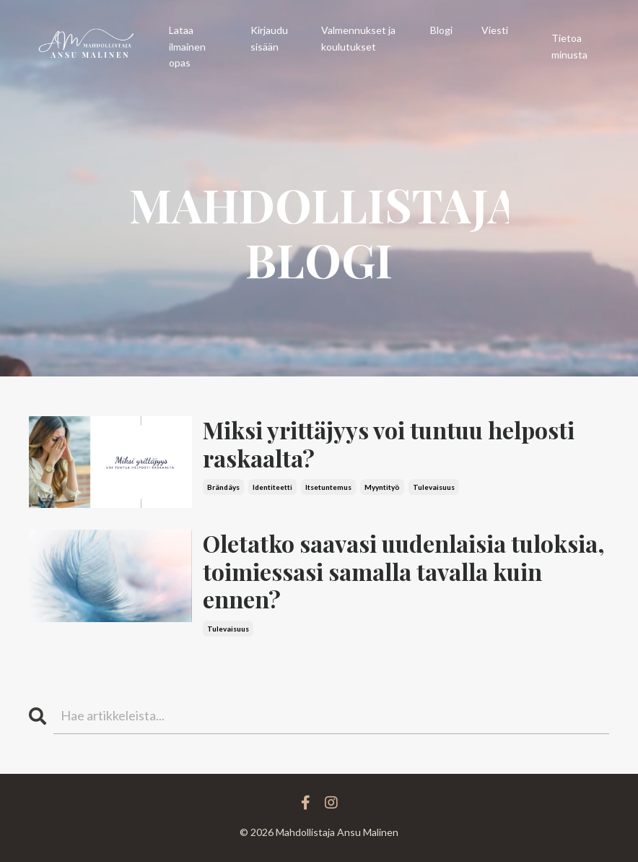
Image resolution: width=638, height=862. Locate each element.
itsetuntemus (328, 487)
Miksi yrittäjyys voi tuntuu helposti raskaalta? (388, 444)
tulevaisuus (434, 487)
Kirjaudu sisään (269, 38)
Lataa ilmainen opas (187, 46)
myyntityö (382, 487)
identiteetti (272, 487)
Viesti (494, 30)
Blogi (441, 30)
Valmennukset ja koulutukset (358, 38)
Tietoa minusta (569, 46)
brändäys (223, 487)
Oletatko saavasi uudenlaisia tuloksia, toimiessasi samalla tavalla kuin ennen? (404, 571)
